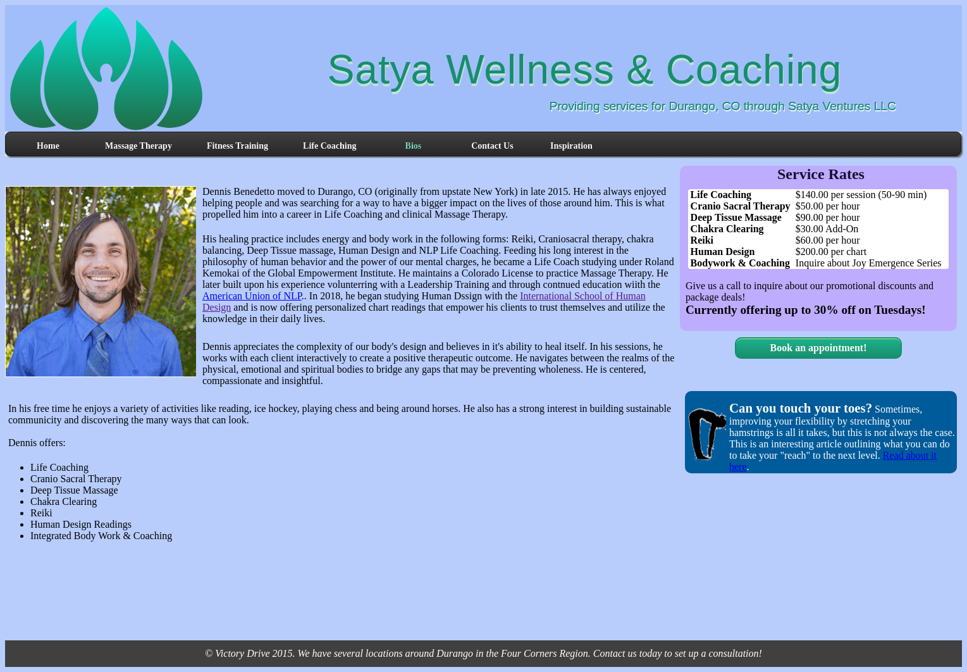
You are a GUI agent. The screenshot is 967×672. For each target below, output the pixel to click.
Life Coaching (329, 146)
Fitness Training (237, 146)
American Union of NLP (252, 295)
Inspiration (571, 146)
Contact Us (492, 146)
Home (48, 146)
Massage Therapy (138, 146)
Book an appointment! (818, 347)
